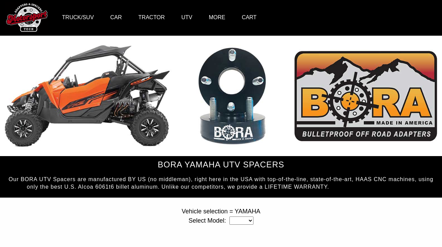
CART (249, 17)
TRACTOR (151, 17)
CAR (116, 17)
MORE (217, 17)
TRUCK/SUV (78, 17)
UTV (186, 17)
